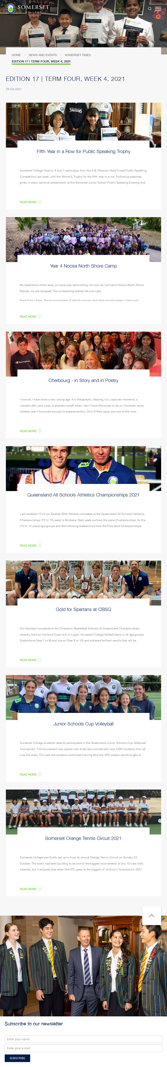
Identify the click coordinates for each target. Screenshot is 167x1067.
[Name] (83, 1039)
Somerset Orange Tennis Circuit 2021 (83, 837)
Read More (28, 775)
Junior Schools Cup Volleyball (83, 723)
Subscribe (17, 1058)
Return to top (151, 915)
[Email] (83, 1048)
